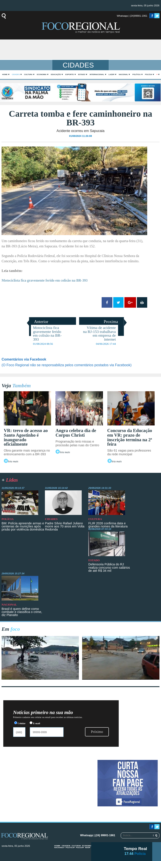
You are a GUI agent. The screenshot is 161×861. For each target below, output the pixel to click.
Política (136, 74)
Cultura (28, 74)
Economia (41, 74)
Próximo (97, 732)
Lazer (112, 74)
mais (87, 847)
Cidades (16, 74)
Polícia (148, 74)
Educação (56, 74)
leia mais (13, 461)
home (4, 74)
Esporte (69, 74)
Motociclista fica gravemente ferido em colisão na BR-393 (44, 280)
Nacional (123, 74)
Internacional (97, 74)
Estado (81, 74)
